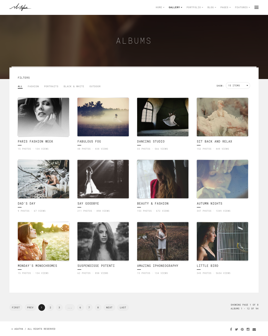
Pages (225, 7)
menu (256, 7)
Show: (220, 85)
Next (109, 307)
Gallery (175, 7)
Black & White (74, 86)
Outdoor (95, 86)
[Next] (123, 307)
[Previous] (15, 307)
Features (242, 7)
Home (160, 7)
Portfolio (195, 7)
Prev (30, 307)
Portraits (51, 86)
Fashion (33, 86)
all (20, 86)
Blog (211, 7)
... (69, 307)
